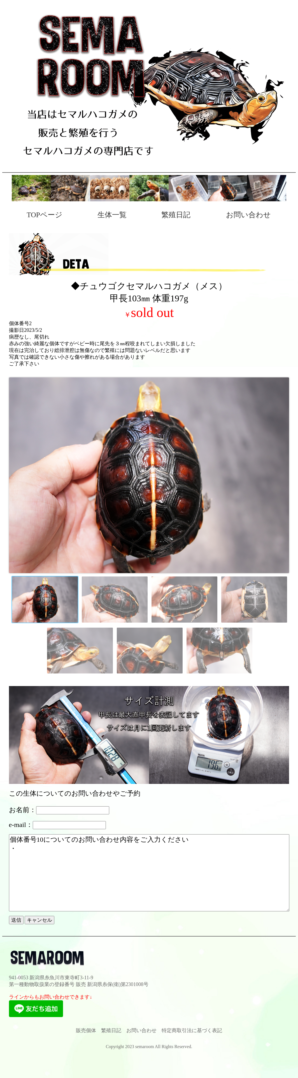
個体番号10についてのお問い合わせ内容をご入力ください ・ (149, 872)
